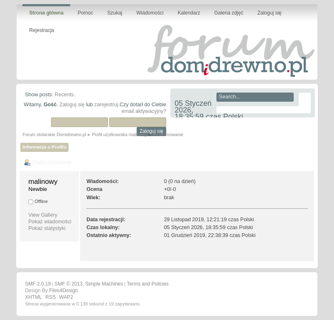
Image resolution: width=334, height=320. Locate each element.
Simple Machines (104, 284)
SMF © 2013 (68, 284)
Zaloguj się (71, 104)
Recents (64, 95)
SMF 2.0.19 (38, 284)
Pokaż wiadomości (49, 222)
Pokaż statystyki (46, 228)
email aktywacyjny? (144, 111)
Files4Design (63, 290)
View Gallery (42, 215)
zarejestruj (106, 104)
